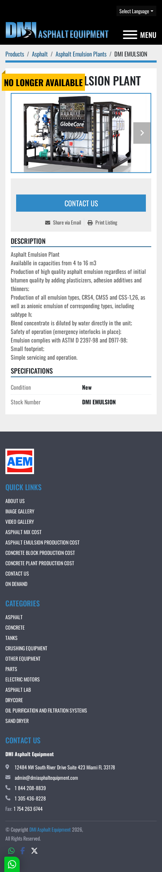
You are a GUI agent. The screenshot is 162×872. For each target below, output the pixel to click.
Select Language (134, 11)
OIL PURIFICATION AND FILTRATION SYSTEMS (46, 710)
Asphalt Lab (18, 689)
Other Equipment (22, 658)
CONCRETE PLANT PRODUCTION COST (39, 563)
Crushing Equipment (26, 648)
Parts (11, 669)
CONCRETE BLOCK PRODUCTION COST (40, 552)
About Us (15, 500)
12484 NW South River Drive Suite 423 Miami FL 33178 (65, 767)
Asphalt (14, 617)
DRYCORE (14, 700)
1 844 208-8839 (30, 788)
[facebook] (22, 850)
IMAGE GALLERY (19, 511)
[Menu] (130, 34)
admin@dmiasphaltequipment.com (46, 777)
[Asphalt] (40, 53)
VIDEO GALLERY (19, 521)
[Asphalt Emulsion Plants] (81, 53)
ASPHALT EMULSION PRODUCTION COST (42, 542)
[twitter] (34, 850)
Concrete (15, 627)
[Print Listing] (102, 222)
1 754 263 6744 (28, 808)
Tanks (11, 637)
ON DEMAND (16, 583)
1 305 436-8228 (30, 798)
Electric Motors (22, 679)
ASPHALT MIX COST (23, 532)
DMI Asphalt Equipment (50, 829)
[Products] (14, 53)
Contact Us (81, 203)
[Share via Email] (64, 222)
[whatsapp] (11, 850)
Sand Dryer (17, 720)
